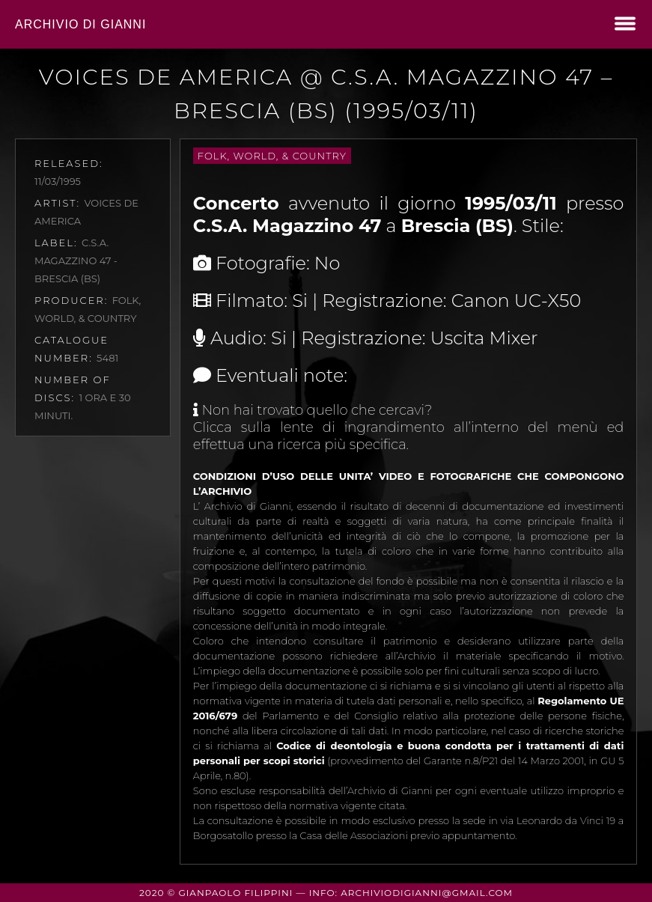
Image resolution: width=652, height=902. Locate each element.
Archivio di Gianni (80, 24)
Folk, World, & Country (272, 156)
